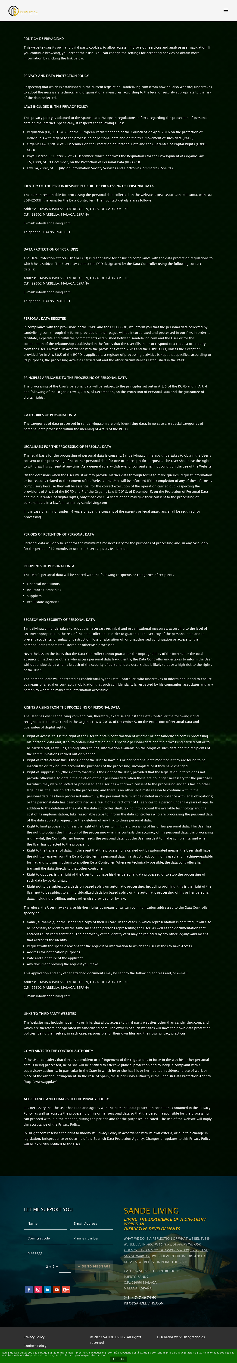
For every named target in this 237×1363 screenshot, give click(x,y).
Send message (96, 1266)
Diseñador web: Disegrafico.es (181, 1337)
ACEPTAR (118, 1359)
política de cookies (41, 1355)
